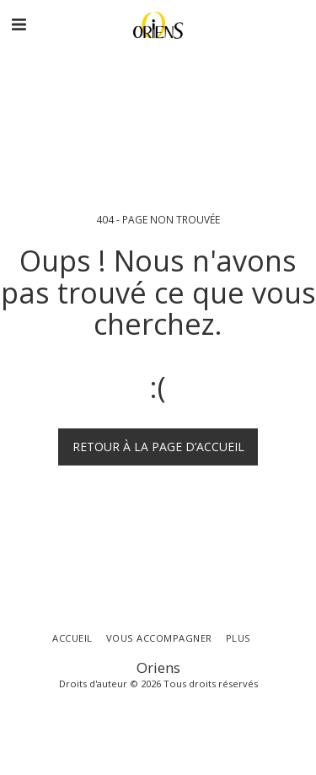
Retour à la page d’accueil (158, 447)
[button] (18, 24)
